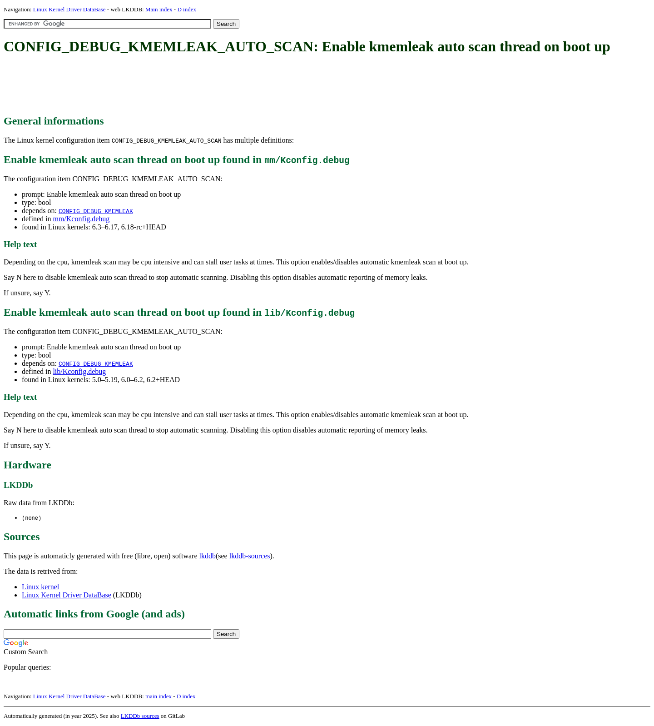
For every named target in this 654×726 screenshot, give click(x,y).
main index (158, 696)
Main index (159, 9)
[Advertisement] (169, 85)
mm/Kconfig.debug (81, 219)
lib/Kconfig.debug (79, 371)
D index (186, 9)
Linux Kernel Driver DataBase (69, 9)
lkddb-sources (249, 556)
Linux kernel (40, 587)
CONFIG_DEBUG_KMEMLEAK (96, 211)
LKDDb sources (140, 716)
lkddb (207, 556)
